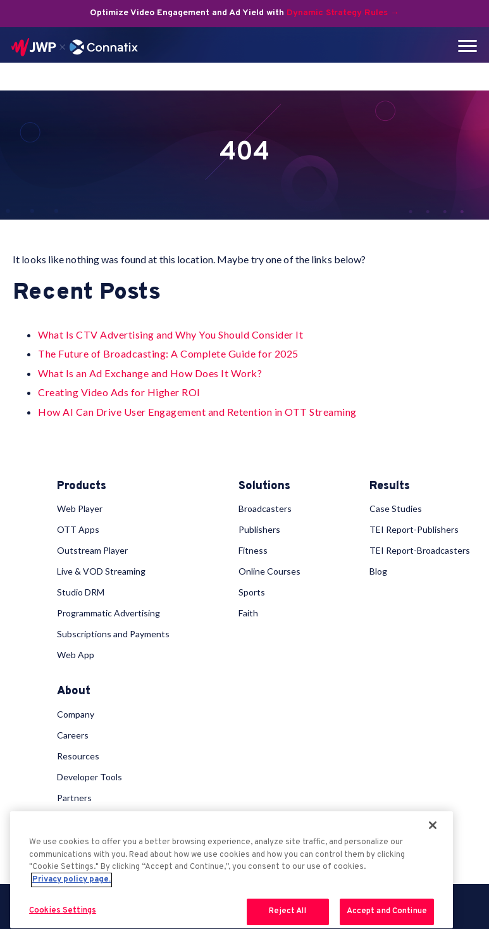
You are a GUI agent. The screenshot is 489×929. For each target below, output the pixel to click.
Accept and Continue (387, 911)
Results (389, 487)
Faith (248, 613)
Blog (378, 571)
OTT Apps (78, 529)
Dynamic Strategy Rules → (343, 13)
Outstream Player (92, 550)
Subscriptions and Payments (113, 633)
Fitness (253, 550)
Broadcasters (265, 508)
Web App (75, 654)
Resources (78, 756)
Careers (73, 735)
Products (81, 487)
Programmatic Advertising (108, 613)
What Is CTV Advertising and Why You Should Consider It (170, 334)
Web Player (79, 508)
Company (75, 714)
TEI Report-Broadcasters (419, 550)
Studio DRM (80, 592)
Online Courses (269, 571)
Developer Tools (89, 776)
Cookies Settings (62, 911)
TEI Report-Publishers (414, 529)
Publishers (259, 529)
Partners (74, 797)
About (73, 692)
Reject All (287, 911)
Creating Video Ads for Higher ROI (119, 392)
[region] (231, 869)
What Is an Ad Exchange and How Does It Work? (150, 373)
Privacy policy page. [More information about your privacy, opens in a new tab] (71, 880)
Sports (251, 592)
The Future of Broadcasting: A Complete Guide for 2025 (168, 353)
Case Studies (395, 508)
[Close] (433, 825)
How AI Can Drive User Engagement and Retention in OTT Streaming (197, 412)
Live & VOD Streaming (101, 571)
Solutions (264, 487)
